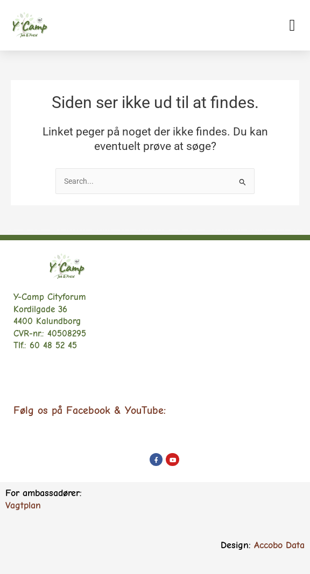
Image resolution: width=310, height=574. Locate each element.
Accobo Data (279, 545)
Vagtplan (23, 505)
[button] (292, 25)
